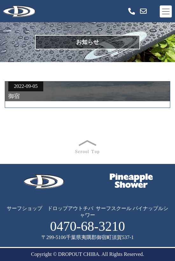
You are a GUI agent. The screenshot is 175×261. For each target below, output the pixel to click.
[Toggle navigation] (166, 11)
